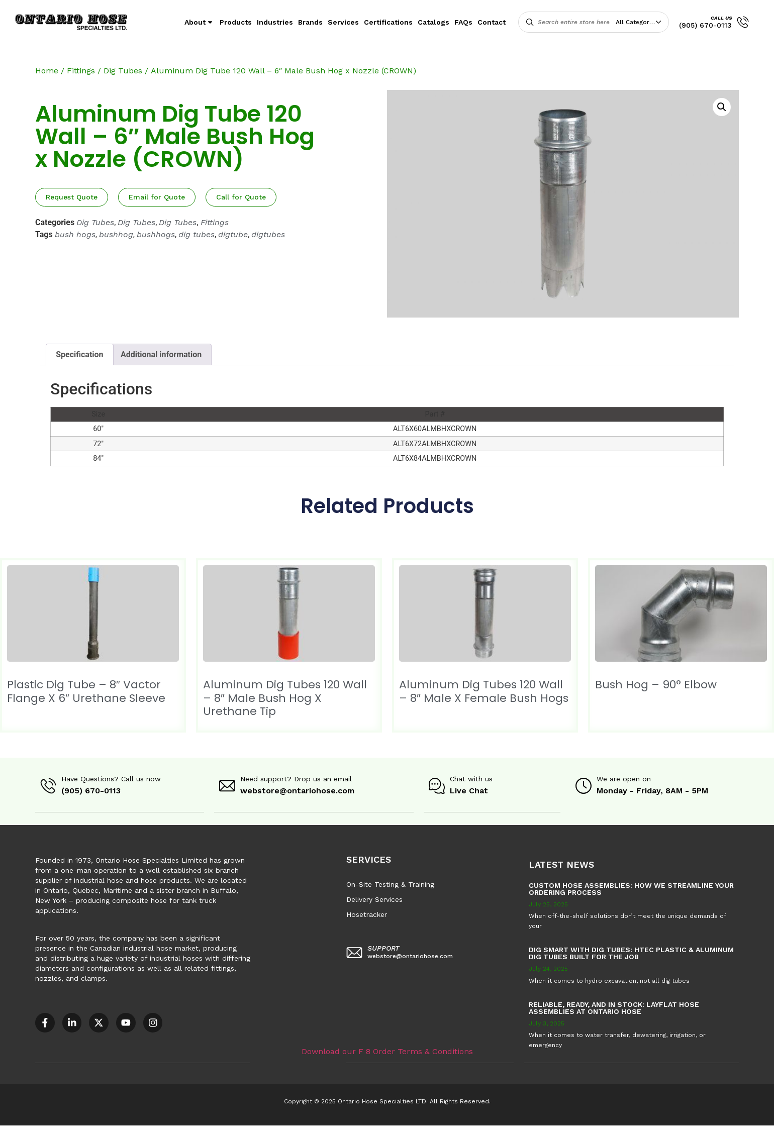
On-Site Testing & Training (390, 884)
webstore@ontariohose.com (297, 790)
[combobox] (641, 22)
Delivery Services (374, 899)
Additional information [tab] (161, 354)
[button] (722, 107)
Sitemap (452, 1129)
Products (236, 22)
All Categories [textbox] (637, 22)
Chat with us (471, 779)
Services (343, 22)
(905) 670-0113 (705, 25)
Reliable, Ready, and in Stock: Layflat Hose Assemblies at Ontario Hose (614, 1007)
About (199, 22)
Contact (491, 22)
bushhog (116, 234)
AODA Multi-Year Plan (164, 1129)
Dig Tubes (123, 70)
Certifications (388, 22)
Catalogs (433, 22)
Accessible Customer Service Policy (62, 1129)
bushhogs (156, 234)
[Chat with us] (437, 786)
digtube (233, 234)
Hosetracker (366, 914)
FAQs (463, 22)
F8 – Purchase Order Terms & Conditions (363, 1129)
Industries (275, 22)
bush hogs (75, 234)
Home (46, 70)
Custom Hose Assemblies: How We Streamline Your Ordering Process (631, 888)
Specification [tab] (79, 354)
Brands (310, 22)
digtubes (268, 234)
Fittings (81, 70)
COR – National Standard (248, 1129)
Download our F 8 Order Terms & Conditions (387, 1050)
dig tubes (196, 234)
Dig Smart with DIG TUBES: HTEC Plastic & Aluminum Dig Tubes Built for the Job (631, 952)
